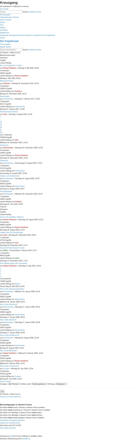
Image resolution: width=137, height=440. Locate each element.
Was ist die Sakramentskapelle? (12, 289)
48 (1, 132)
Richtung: (57, 384)
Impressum (4, 145)
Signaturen (4, 160)
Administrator (8, 99)
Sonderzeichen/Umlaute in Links (12, 248)
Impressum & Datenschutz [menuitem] (10, 423)
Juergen (6, 368)
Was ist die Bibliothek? (8, 350)
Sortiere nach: (34, 384)
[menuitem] (9, 17)
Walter (5, 250)
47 (1, 130)
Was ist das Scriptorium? (9, 366)
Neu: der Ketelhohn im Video (11, 65)
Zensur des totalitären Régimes (12, 217)
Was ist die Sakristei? (8, 320)
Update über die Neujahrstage (11, 232)
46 (1, 127)
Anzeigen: (10, 384)
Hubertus (6, 83)
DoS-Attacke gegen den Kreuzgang (13, 263)
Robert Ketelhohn (10, 68)
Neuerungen (4, 96)
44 (1, 122)
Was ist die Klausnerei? (9, 304)
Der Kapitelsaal (9, 41)
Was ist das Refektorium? (9, 335)
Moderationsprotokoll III (9, 112)
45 (1, 124)
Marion (17, 284)
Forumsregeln (5, 44)
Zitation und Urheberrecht (9, 176)
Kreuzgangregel (6, 191)
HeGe (17, 258)
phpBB (12, 436)
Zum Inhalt (4, 9)
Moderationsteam (6, 81)
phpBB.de (26, 439)
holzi (5, 114)
